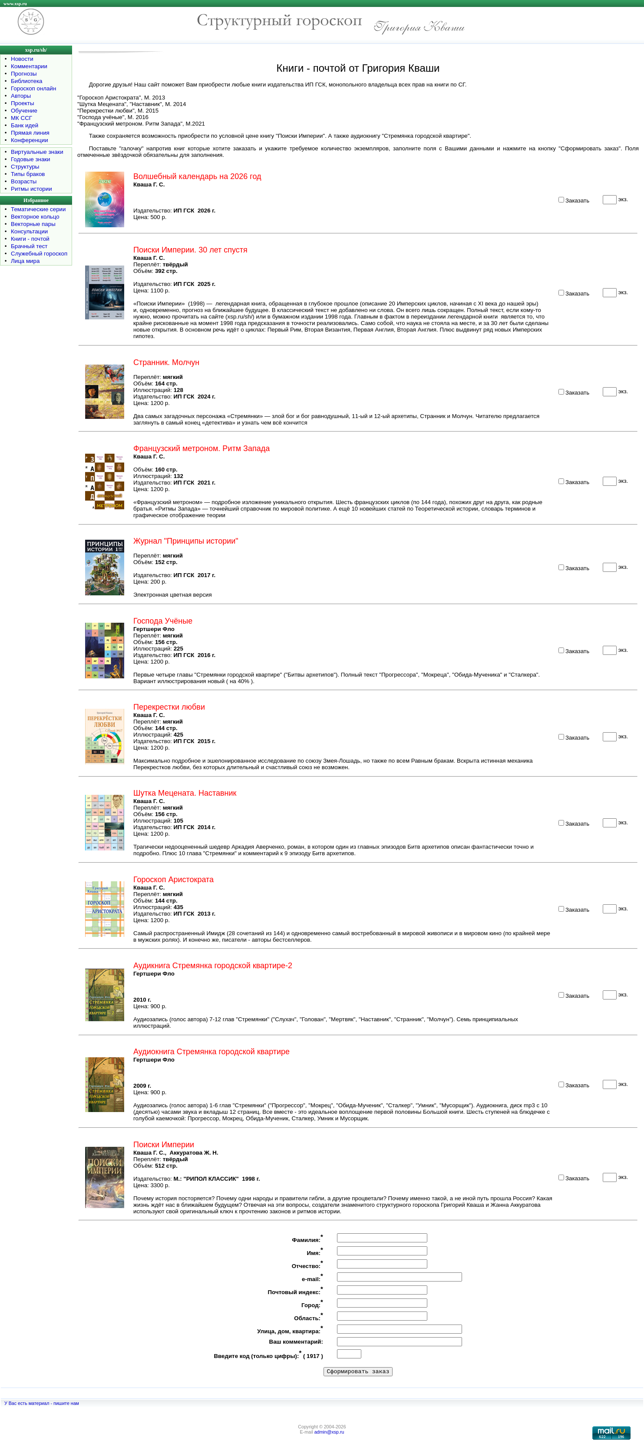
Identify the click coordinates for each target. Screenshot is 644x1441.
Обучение (24, 110)
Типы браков (28, 174)
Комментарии (29, 66)
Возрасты (23, 181)
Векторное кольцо (35, 216)
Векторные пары (33, 224)
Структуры (25, 166)
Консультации (29, 231)
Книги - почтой (30, 239)
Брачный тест (29, 246)
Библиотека (26, 81)
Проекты (22, 103)
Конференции (29, 140)
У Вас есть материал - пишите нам (41, 1403)
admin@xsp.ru (329, 1431)
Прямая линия (30, 132)
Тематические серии (38, 209)
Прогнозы (24, 73)
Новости (22, 59)
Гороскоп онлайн (33, 88)
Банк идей (24, 125)
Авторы (21, 96)
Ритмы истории (31, 189)
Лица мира (25, 261)
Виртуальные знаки (37, 152)
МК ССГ (21, 118)
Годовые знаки (30, 159)
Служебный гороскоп (39, 253)
